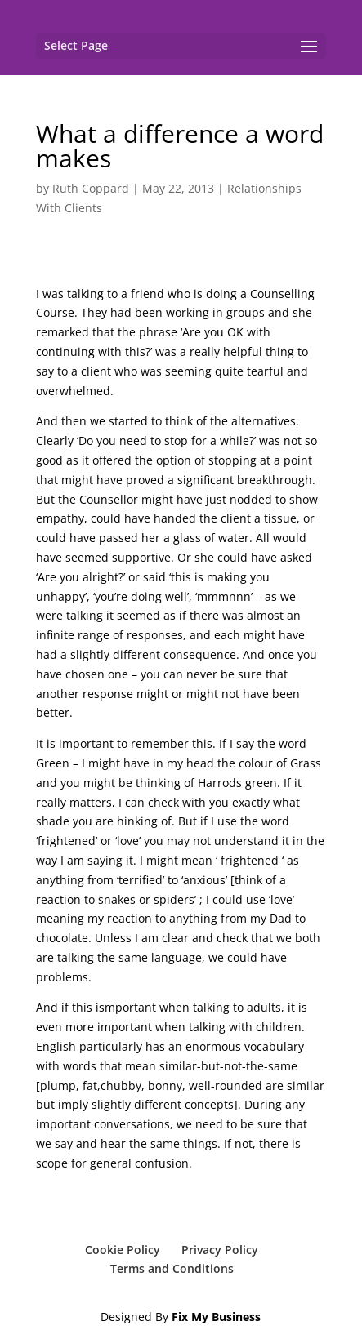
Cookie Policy (122, 1249)
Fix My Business (216, 1316)
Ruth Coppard (90, 188)
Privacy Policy (219, 1249)
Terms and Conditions (172, 1268)
